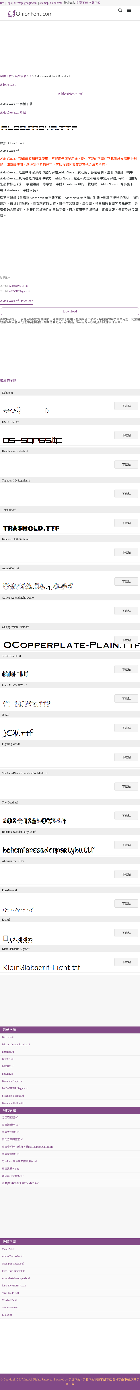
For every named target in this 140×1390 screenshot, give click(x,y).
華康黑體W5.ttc (10, 1168)
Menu (128, 8)
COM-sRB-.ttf (9, 1300)
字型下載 (82, 2)
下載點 (126, 406)
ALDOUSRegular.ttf (19, 291)
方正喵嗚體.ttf (10, 1117)
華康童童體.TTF (11, 1154)
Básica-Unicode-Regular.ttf (16, 1044)
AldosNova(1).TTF (19, 285)
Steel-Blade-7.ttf (10, 1293)
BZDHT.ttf (7, 1066)
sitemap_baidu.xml (51, 2)
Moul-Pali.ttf (8, 1249)
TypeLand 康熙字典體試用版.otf (19, 1161)
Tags (9, 2)
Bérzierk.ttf (8, 1037)
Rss (2, 2)
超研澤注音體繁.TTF (13, 1176)
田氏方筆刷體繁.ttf (12, 1139)
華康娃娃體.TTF (11, 1124)
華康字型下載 (103, 1379)
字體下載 (94, 2)
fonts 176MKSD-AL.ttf (14, 1285)
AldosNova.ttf (70, 93)
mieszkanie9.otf (10, 1307)
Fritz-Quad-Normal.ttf (13, 1271)
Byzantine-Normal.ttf (13, 1095)
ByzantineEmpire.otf (12, 1081)
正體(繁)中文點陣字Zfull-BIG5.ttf (20, 1183)
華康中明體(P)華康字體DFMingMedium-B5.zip (27, 1146)
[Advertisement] (70, 48)
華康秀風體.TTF (11, 1132)
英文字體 (20, 76)
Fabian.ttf (7, 1315)
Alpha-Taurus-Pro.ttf (12, 1256)
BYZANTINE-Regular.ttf (15, 1088)
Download (70, 311)
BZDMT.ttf (8, 1059)
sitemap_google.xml (25, 2)
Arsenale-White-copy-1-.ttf (16, 1278)
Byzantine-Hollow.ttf (13, 1103)
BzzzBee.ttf (8, 1051)
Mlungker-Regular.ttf (13, 1263)
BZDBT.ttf (7, 1073)
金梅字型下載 (121, 1379)
